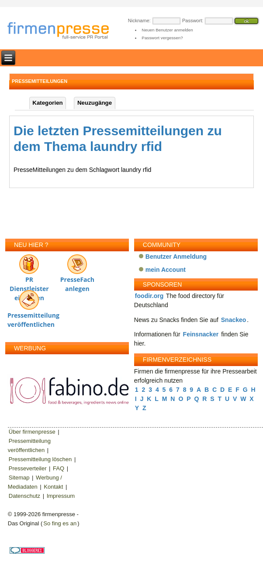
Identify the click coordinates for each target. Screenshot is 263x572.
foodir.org (149, 295)
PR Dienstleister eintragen (29, 271)
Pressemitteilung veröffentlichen (29, 307)
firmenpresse (64, 31)
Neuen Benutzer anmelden (167, 29)
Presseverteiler (28, 468)
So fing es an (59, 523)
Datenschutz (24, 496)
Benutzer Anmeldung (176, 256)
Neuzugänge (94, 102)
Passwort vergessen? (162, 37)
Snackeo (233, 319)
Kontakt (53, 486)
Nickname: (139, 20)
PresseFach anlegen (77, 271)
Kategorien (47, 102)
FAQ (58, 468)
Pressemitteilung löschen (40, 459)
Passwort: (192, 20)
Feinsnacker (201, 334)
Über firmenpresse (32, 431)
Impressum (61, 496)
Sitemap (19, 477)
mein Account (165, 269)
